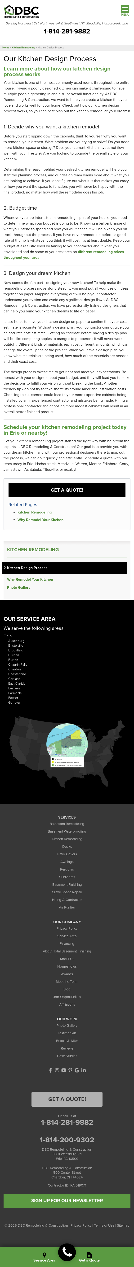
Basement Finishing (67, 884)
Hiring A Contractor (67, 900)
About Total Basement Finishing (67, 951)
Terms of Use (104, 1225)
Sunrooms (67, 877)
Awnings (67, 862)
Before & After (67, 1041)
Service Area (67, 936)
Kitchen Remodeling (35, 512)
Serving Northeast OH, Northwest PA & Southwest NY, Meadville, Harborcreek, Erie (67, 23)
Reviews (67, 1048)
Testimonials (67, 1033)
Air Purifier (67, 907)
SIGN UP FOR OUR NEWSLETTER (67, 1201)
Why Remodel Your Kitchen (40, 520)
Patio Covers (67, 854)
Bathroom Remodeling (67, 824)
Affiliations (67, 1004)
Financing (67, 944)
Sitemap (123, 1225)
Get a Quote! (67, 490)
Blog (67, 989)
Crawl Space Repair (67, 892)
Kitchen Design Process (27, 568)
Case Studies (67, 1056)
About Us (67, 959)
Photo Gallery (18, 587)
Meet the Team (67, 982)
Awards (67, 974)
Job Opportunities (67, 997)
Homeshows (67, 966)
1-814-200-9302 (67, 1140)
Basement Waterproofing (67, 831)
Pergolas (67, 869)
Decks (67, 846)
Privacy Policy (67, 928)
